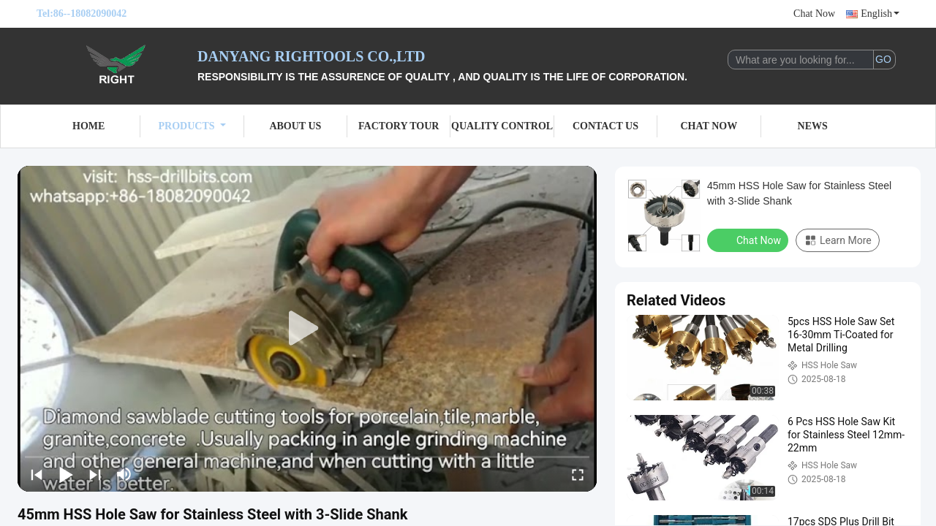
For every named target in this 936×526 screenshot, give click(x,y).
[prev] (36, 474)
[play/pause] (65, 474)
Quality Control (502, 126)
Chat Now (814, 13)
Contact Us (605, 126)
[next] (95, 474)
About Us (295, 126)
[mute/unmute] (124, 474)
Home (88, 126)
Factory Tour (398, 126)
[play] (307, 328)
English (880, 13)
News (813, 126)
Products (192, 126)
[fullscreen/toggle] (577, 474)
